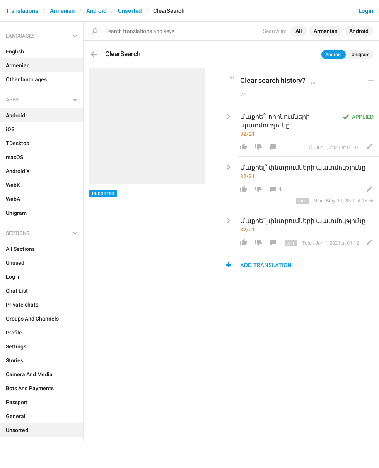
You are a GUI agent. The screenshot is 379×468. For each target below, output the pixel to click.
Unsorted (130, 10)
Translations (22, 10)
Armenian (62, 10)
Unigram (360, 54)
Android (96, 10)
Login (366, 10)
